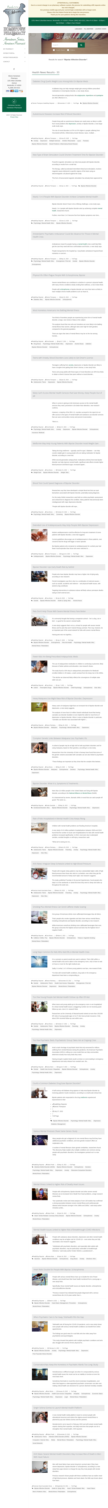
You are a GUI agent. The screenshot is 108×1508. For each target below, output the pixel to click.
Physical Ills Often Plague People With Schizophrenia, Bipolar (59, 275)
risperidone (89, 95)
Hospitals (76, 1393)
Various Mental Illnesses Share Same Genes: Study (55, 1131)
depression (72, 124)
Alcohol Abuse (79, 344)
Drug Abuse (37, 344)
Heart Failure (91, 1488)
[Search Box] (65, 45)
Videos (71, 50)
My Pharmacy (8, 49)
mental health (82, 244)
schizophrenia (64, 289)
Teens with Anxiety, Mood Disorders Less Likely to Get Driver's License (63, 357)
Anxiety (36, 141)
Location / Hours (100, 29)
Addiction (88, 344)
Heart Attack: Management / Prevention (64, 1303)
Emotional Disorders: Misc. (42, 808)
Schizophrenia (36, 264)
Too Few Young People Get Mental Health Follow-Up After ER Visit (61, 997)
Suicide (75, 261)
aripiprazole (81, 95)
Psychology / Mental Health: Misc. (44, 223)
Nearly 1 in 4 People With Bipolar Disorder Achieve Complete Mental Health (65, 196)
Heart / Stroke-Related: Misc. (76, 1488)
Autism (36, 687)
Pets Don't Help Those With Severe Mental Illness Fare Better (59, 611)
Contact (6, 61)
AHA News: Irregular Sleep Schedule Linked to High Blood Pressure (62, 863)
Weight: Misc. (65, 472)
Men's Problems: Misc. (39, 1491)
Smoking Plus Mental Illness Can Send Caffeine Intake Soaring (59, 907)
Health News (59, 50)
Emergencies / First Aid (63, 261)
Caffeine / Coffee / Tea (40, 938)
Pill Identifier (88, 29)
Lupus (79, 141)
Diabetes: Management (58, 1124)
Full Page (76, 103)
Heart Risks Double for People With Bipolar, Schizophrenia (59, 1269)
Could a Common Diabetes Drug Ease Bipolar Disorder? (57, 1083)
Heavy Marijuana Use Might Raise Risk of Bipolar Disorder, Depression (62, 698)
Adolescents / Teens (40, 382)
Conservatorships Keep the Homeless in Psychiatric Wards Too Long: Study (66, 1364)
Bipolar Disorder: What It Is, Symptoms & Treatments (55, 783)
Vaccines (37, 1259)
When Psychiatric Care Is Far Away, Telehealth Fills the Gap (59, 1317)
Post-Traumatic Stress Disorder (42, 1354)
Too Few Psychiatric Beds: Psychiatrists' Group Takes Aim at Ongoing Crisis (64, 1040)
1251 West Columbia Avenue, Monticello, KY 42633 (49, 20)
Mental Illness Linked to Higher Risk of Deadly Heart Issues (59, 1184)
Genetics (73, 769)
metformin (84, 1097)
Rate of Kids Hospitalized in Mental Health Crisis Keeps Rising (59, 818)
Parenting (69, 850)
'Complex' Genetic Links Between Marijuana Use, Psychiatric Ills (60, 738)
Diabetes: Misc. (38, 299)
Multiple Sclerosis (54, 141)
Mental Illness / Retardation (40, 646)
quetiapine (99, 95)
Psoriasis (86, 141)
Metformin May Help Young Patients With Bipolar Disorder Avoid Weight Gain (66, 443)
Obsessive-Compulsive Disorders (81, 1170)
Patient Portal (9, 53)
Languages (78, 29)
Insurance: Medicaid (38, 432)
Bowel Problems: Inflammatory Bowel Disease (63, 144)
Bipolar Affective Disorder (90, 103)
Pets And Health (67, 642)
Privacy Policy (14, 117)
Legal (66, 1397)
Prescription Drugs (45, 687)
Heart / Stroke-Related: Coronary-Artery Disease (49, 1215)
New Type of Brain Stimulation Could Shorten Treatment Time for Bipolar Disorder (68, 154)
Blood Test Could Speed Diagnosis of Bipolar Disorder (56, 483)
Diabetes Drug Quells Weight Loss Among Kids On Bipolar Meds (60, 81)
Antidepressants (38, 556)
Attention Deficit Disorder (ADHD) (44, 1167)
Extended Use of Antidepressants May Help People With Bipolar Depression (66, 525)
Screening (59, 514)
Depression (43, 141)
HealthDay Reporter (60, 1104)
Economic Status (97, 1393)
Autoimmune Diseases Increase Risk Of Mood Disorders (57, 114)
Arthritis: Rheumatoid (68, 141)
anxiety (71, 365)
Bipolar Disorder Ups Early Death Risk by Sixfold (53, 567)
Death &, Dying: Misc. (64, 600)
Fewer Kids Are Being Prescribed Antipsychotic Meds (55, 656)
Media (53, 1440)
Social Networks (38, 1443)
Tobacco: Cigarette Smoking (86, 938)
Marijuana (54, 727)
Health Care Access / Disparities (64, 983)
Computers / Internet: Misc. (41, 1440)
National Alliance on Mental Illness (80, 793)
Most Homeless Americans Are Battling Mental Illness (56, 310)
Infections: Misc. (91, 1259)
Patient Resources (10, 57)
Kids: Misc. (97, 687)
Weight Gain (37, 472)
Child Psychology (76, 687)
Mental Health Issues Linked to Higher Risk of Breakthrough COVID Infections (67, 1229)
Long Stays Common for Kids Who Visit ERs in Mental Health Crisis (61, 952)
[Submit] (81, 45)
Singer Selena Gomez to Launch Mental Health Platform (58, 1407)
